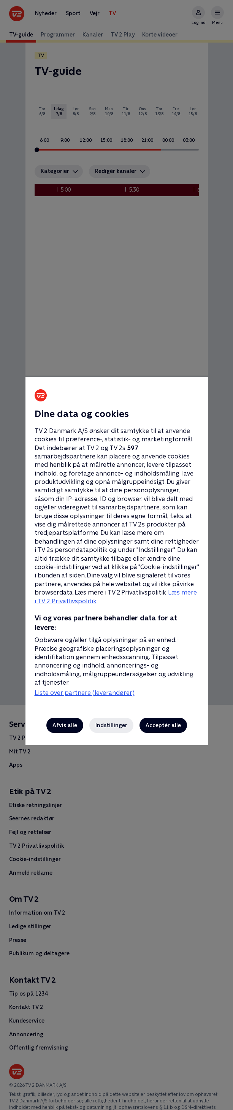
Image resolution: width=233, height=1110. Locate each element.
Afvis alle (64, 725)
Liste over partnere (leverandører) (85, 692)
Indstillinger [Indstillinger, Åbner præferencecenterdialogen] (111, 725)
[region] (116, 555)
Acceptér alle (163, 725)
